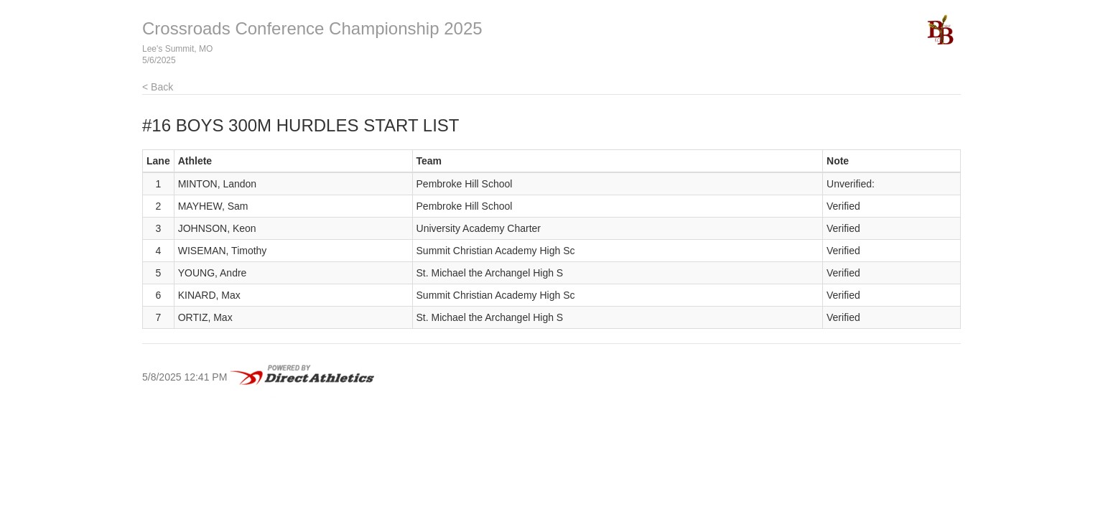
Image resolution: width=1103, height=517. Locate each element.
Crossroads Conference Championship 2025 (312, 28)
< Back (157, 87)
